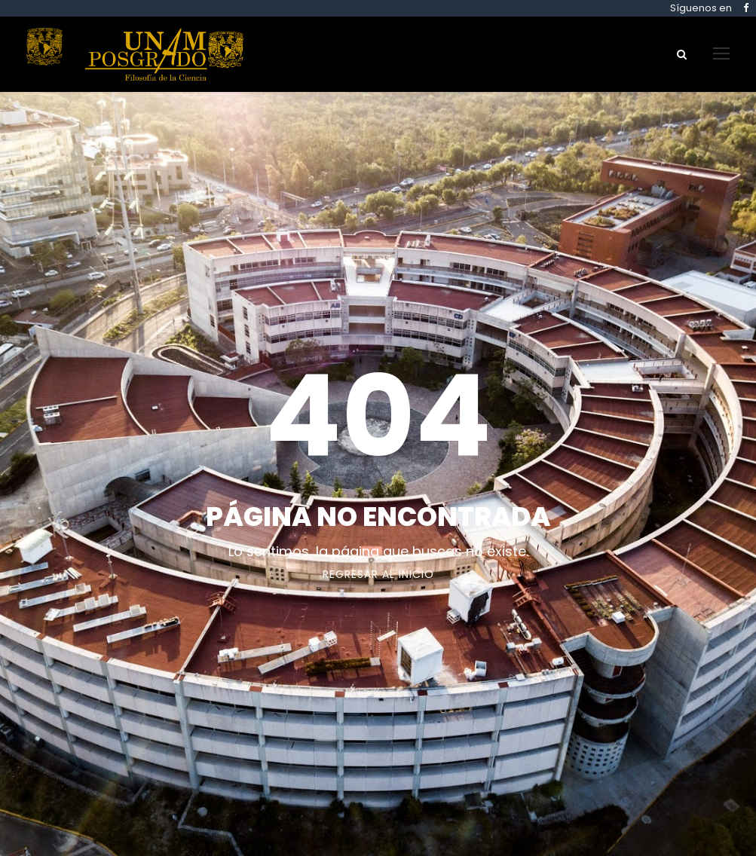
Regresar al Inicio (378, 574)
